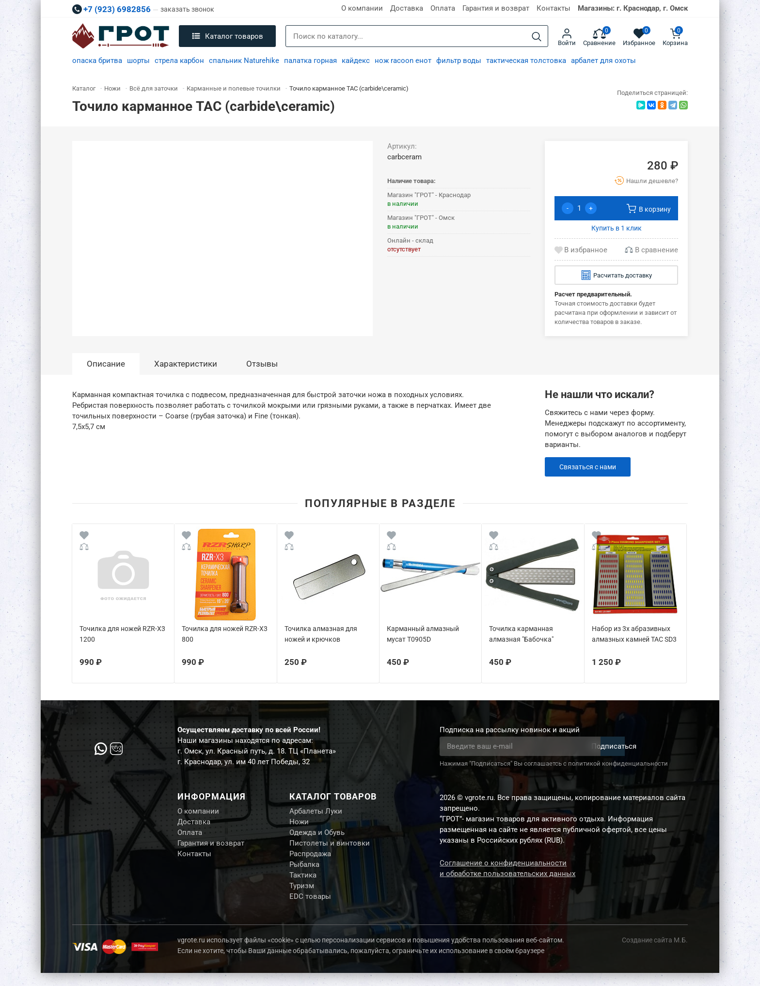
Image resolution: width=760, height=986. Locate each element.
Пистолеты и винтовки (329, 848)
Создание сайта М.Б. (655, 953)
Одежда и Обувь (317, 836)
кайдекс (356, 60)
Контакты (553, 8)
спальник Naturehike (244, 60)
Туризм (301, 897)
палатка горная (310, 60)
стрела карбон (179, 60)
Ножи (299, 824)
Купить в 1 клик (616, 228)
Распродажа (310, 860)
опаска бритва (97, 60)
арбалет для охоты (603, 60)
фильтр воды (458, 60)
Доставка (406, 8)
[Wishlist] (84, 536)
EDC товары (310, 909)
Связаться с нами (590, 466)
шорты (138, 60)
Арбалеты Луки (315, 812)
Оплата (442, 8)
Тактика (303, 884)
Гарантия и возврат (495, 8)
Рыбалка (304, 872)
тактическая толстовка (526, 60)
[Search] (536, 36)
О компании (362, 8)
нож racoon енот (403, 60)
